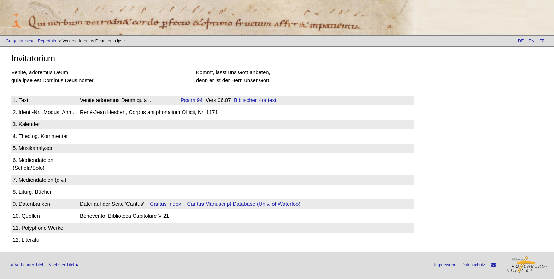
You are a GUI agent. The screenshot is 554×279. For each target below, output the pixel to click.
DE (521, 40)
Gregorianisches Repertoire (32, 40)
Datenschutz (473, 264)
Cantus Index (165, 204)
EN (532, 40)
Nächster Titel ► (64, 264)
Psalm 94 (192, 100)
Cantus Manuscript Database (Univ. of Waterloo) (243, 204)
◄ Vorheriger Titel (26, 264)
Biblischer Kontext (255, 100)
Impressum (444, 264)
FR (542, 40)
